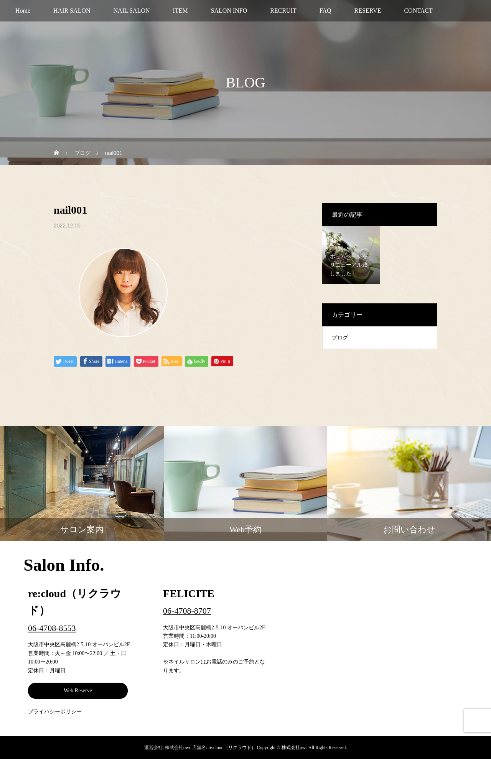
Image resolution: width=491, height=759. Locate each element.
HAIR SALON (71, 10)
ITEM (180, 10)
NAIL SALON (132, 10)
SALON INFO (229, 10)
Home (22, 10)
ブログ (340, 338)
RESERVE (367, 10)
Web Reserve (78, 690)
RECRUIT (283, 10)
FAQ (325, 10)
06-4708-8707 (187, 611)
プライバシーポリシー (55, 712)
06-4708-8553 (52, 628)
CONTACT (418, 10)
